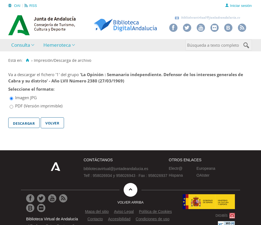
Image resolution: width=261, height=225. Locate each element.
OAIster (202, 175)
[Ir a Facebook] (30, 198)
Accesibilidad (119, 219)
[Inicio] (27, 60)
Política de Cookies (155, 211)
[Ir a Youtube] (52, 198)
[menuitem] (24, 45)
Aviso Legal (124, 211)
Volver (52, 122)
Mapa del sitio (97, 211)
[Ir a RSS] (63, 198)
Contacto (95, 219)
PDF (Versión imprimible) (38, 106)
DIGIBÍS (222, 216)
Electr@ (175, 168)
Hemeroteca (57, 45)
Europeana (205, 168)
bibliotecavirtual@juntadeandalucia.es (207, 18)
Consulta (20, 45)
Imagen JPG (26, 97)
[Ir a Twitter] (41, 198)
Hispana (176, 175)
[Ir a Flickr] (41, 208)
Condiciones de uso (153, 219)
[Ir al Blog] (30, 208)
